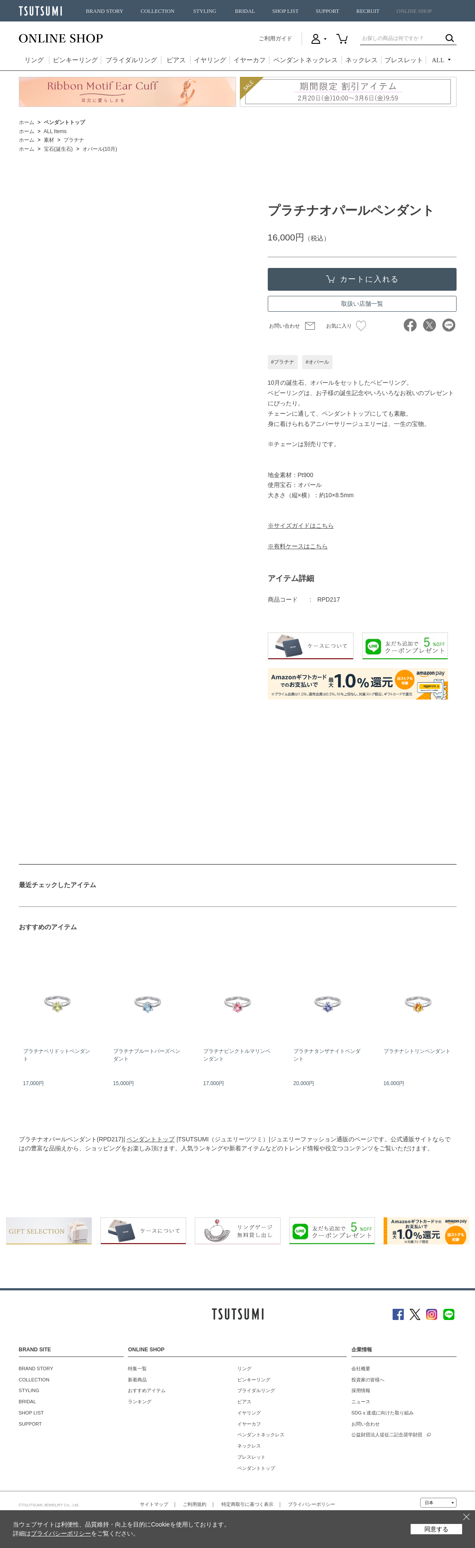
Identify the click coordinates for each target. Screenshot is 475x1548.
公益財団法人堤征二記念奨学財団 (386, 1434)
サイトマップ (154, 1504)
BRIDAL (245, 11)
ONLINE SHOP (414, 11)
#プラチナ (283, 362)
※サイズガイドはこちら (301, 525)
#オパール (317, 362)
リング (34, 60)
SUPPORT (327, 11)
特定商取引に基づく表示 (247, 1504)
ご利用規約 (194, 1504)
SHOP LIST (285, 11)
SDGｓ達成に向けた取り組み (382, 1412)
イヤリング (210, 60)
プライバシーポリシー (311, 1504)
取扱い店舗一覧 (362, 303)
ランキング (139, 1401)
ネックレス (361, 60)
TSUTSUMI (40, 11)
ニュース (360, 1401)
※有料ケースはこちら (298, 546)
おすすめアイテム (147, 1390)
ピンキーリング (75, 60)
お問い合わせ (284, 326)
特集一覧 (137, 1368)
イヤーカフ (249, 60)
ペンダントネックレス (305, 60)
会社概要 (360, 1368)
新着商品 (137, 1379)
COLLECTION (158, 11)
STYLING (204, 11)
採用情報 (360, 1390)
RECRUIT (367, 11)
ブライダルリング (131, 60)
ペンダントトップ (151, 1139)
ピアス (176, 60)
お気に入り (346, 326)
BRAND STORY (105, 11)
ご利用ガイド (275, 38)
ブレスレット (403, 60)
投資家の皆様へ (367, 1379)
